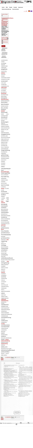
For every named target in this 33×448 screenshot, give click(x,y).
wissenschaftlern (6, 348)
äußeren (3, 89)
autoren (3, 90)
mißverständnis (5, 215)
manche (3, 202)
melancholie (4, 209)
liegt (2, 199)
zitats (7, 353)
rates (7, 239)
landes (3, 198)
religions (2, 242)
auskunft (4, 81)
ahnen (2, 61)
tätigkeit (3, 281)
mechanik (4, 206)
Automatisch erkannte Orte (4, 53)
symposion (4, 278)
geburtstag (4, 155)
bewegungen (4, 106)
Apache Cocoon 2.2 (16, 423)
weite (3, 339)
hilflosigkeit (4, 174)
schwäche (4, 255)
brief (2, 114)
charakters (4, 115)
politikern (5, 231)
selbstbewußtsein (7, 258)
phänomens (5, 228)
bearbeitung (4, 95)
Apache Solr (25, 423)
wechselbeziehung (6, 338)
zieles (2, 353)
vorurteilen (4, 328)
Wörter (3, 46)
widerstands (4, 342)
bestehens (5, 104)
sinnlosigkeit (5, 264)
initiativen (4, 183)
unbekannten (4, 298)
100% (2, 358)
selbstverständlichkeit (8, 259)
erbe (2, 139)
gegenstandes (5, 158)
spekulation (4, 267)
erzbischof (4, 144)
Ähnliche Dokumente (3, 57)
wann (3, 333)
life (8, 199)
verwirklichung (6, 317)
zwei (2, 355)
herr (2, 170)
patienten (3, 225)
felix (2, 147)
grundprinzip (6, 168)
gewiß (3, 161)
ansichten (4, 71)
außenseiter (4, 87)
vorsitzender (5, 326)
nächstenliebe (5, 222)
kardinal (3, 187)
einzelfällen (4, 129)
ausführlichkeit (5, 77)
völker (3, 319)
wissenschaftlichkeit (8, 350)
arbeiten (3, 73)
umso (3, 293)
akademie (3, 63)
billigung (4, 108)
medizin (3, 207)
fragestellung (5, 150)
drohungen (4, 122)
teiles (2, 283)
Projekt (10, 7)
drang (3, 120)
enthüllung (4, 136)
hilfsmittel (5, 176)
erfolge (6, 139)
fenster (6, 147)
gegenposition (5, 156)
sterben (3, 273)
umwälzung (4, 296)
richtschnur (4, 247)
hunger (3, 181)
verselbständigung (6, 314)
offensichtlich (5, 223)
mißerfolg (4, 214)
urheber (2, 303)
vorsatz (3, 323)
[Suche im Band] (5, 37)
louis (2, 201)
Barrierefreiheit (15, 9)
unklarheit (3, 299)
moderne (4, 217)
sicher (3, 261)
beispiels (4, 98)
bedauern (4, 96)
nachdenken (4, 220)
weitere (7, 339)
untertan (3, 302)
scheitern (4, 250)
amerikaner (4, 66)
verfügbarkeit (5, 308)
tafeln (3, 280)
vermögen (4, 311)
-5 (9, 357)
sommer (3, 266)
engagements (5, 134)
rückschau (4, 248)
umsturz (3, 295)
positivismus (5, 232)
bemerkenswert (5, 99)
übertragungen (5, 291)
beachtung (3, 93)
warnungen (4, 334)
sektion (3, 256)
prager (3, 236)
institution (5, 185)
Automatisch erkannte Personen (4, 49)
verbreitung (4, 306)
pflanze (3, 226)
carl (7, 114)
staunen (3, 272)
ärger (3, 76)
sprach (3, 269)
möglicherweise (5, 219)
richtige (3, 245)
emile (2, 131)
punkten (3, 239)
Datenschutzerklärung (6, 9)
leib (7, 198)
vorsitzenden (5, 325)
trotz (2, 289)
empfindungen (5, 132)
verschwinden (5, 312)
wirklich (4, 347)
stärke (3, 271)
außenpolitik (5, 86)
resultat (3, 243)
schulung (4, 253)
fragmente (4, 152)
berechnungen (5, 100)
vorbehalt (4, 322)
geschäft (3, 160)
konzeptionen (5, 193)
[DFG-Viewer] (4, 38)
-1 (10, 357)
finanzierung (4, 148)
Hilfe (7, 7)
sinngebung (5, 263)
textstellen (4, 285)
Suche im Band (5, 14)
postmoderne (6, 235)
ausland (3, 83)
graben (3, 163)
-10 (8, 357)
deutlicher (4, 119)
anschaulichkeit (4, 70)
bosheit (3, 111)
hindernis (3, 178)
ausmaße (4, 84)
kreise (3, 196)
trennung (4, 288)
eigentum (3, 123)
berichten (4, 102)
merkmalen (5, 212)
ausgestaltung (5, 79)
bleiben (3, 109)
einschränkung (5, 128)
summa (3, 277)
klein (2, 190)
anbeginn (3, 67)
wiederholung (4, 343)
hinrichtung (4, 180)
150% (2, 359)
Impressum (20, 7)
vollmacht (4, 320)
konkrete (4, 191)
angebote (4, 69)
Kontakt (15, 7)
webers (3, 336)
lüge (7, 201)
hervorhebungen (5, 171)
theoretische (5, 286)
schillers (4, 251)
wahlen (3, 331)
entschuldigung (5, 137)
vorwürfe (4, 330)
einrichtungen (5, 126)
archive (3, 74)
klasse (7, 188)
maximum (4, 204)
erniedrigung (5, 140)
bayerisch (4, 92)
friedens (3, 153)
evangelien (4, 145)
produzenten (5, 238)
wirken (3, 345)
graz (3, 166)
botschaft (4, 112)
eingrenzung (4, 124)
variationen (5, 304)
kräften (3, 195)
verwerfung (4, 316)
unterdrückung (4, 300)
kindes (2, 188)
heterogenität (5, 173)
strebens (3, 275)
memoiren (4, 211)
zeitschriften (5, 352)
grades (3, 164)
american (3, 64)
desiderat (4, 117)
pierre (2, 229)
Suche (3, 7)
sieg (8, 261)
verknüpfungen (5, 309)
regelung (4, 241)
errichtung (4, 142)
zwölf (5, 355)
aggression (4, 60)
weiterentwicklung (5, 340)
